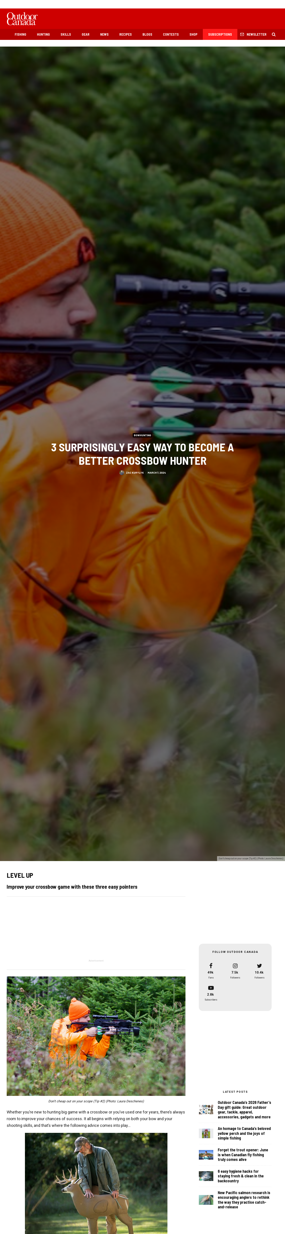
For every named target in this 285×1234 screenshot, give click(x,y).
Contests (171, 34)
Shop (193, 34)
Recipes (125, 34)
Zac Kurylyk (135, 472)
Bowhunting (142, 434)
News (104, 34)
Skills (66, 34)
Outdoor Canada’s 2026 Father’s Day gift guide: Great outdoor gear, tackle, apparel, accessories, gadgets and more (244, 1109)
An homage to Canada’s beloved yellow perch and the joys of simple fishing (244, 1135)
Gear (86, 34)
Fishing (20, 34)
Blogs (147, 34)
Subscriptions (220, 34)
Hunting (43, 34)
